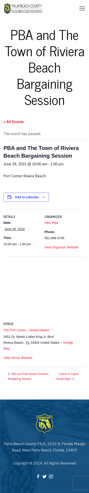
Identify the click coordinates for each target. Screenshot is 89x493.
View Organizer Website (61, 247)
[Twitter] (44, 476)
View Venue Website (17, 358)
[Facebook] (38, 476)
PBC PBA (51, 223)
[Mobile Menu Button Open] (82, 8)
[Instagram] (51, 476)
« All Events (13, 122)
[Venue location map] (44, 289)
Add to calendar (27, 197)
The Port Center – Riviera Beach (26, 330)
